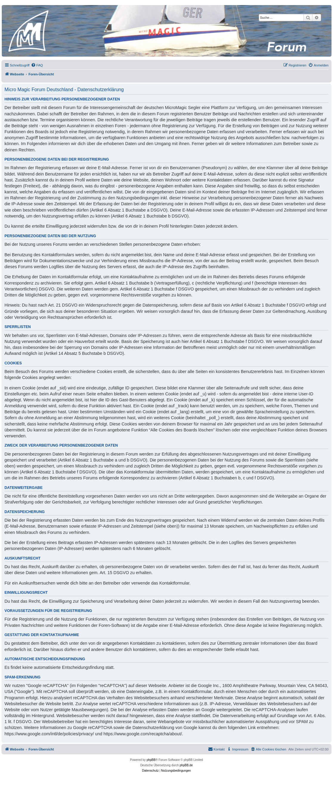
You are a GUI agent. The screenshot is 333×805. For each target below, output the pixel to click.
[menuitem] (37, 65)
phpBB (151, 760)
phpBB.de (186, 765)
